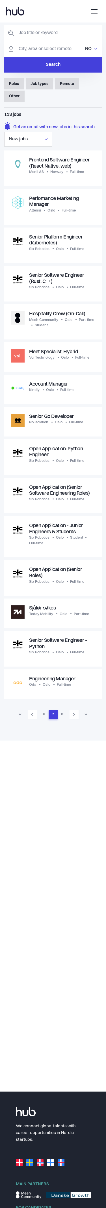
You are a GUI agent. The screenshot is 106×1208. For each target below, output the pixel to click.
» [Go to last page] (86, 714)
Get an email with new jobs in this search (50, 127)
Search (53, 64)
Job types (39, 84)
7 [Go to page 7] (53, 714)
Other (14, 96)
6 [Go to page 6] (44, 714)
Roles (14, 84)
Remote (67, 84)
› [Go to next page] (74, 714)
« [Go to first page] (20, 714)
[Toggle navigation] (94, 11)
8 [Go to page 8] (62, 714)
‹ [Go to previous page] (32, 714)
